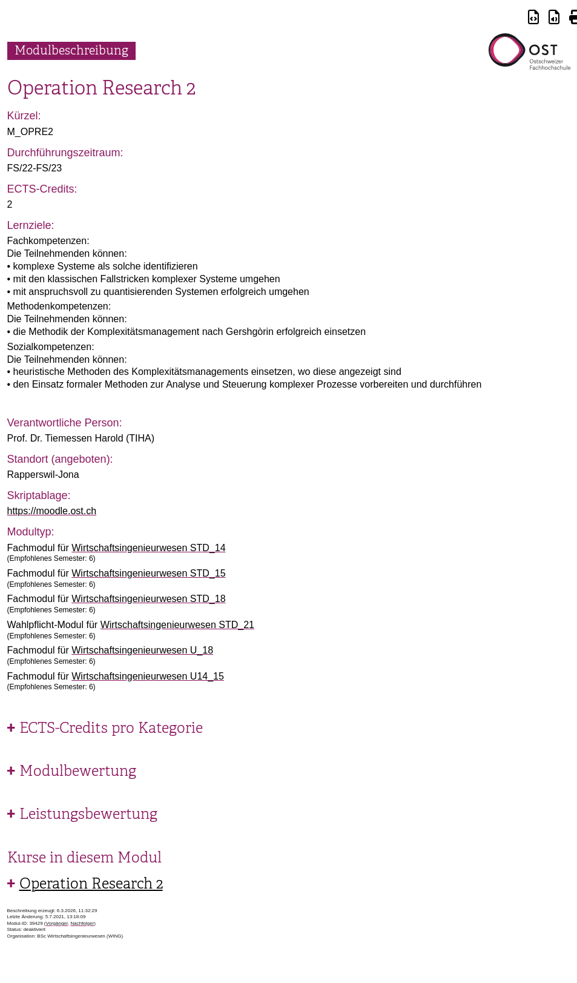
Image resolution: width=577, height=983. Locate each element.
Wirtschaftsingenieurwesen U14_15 (147, 676)
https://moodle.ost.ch (52, 511)
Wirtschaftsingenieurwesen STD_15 (148, 573)
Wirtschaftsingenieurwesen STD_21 (177, 625)
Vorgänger (57, 923)
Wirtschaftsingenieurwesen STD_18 (148, 599)
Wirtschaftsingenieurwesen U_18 (142, 650)
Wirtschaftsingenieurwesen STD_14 (148, 548)
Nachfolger (82, 923)
